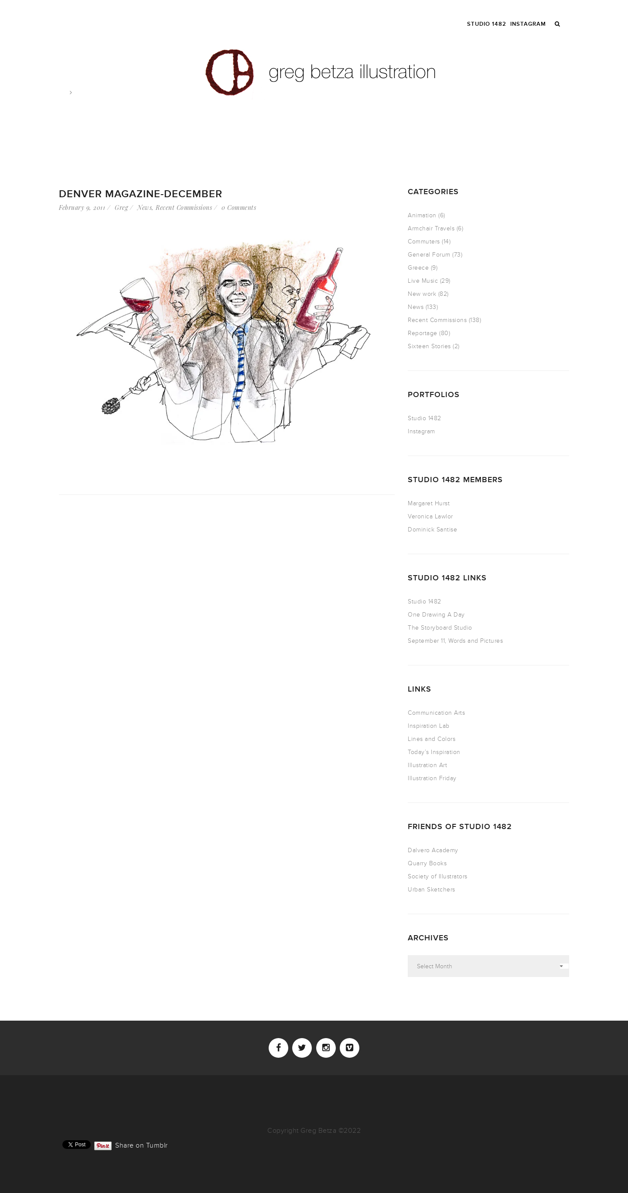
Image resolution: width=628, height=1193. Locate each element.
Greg (121, 207)
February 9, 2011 (82, 207)
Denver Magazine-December (140, 194)
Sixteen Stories (429, 346)
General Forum (429, 254)
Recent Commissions (184, 207)
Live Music (423, 281)
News (144, 207)
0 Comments (239, 207)
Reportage (422, 333)
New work (422, 294)
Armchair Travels (431, 228)
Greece (418, 267)
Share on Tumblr (141, 1144)
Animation (422, 215)
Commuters (424, 241)
